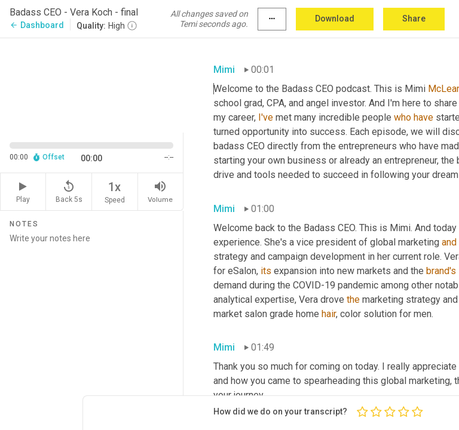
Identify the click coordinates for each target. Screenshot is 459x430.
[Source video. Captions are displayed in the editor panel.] (91, 84)
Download (334, 18)
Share (414, 18)
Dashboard (37, 25)
